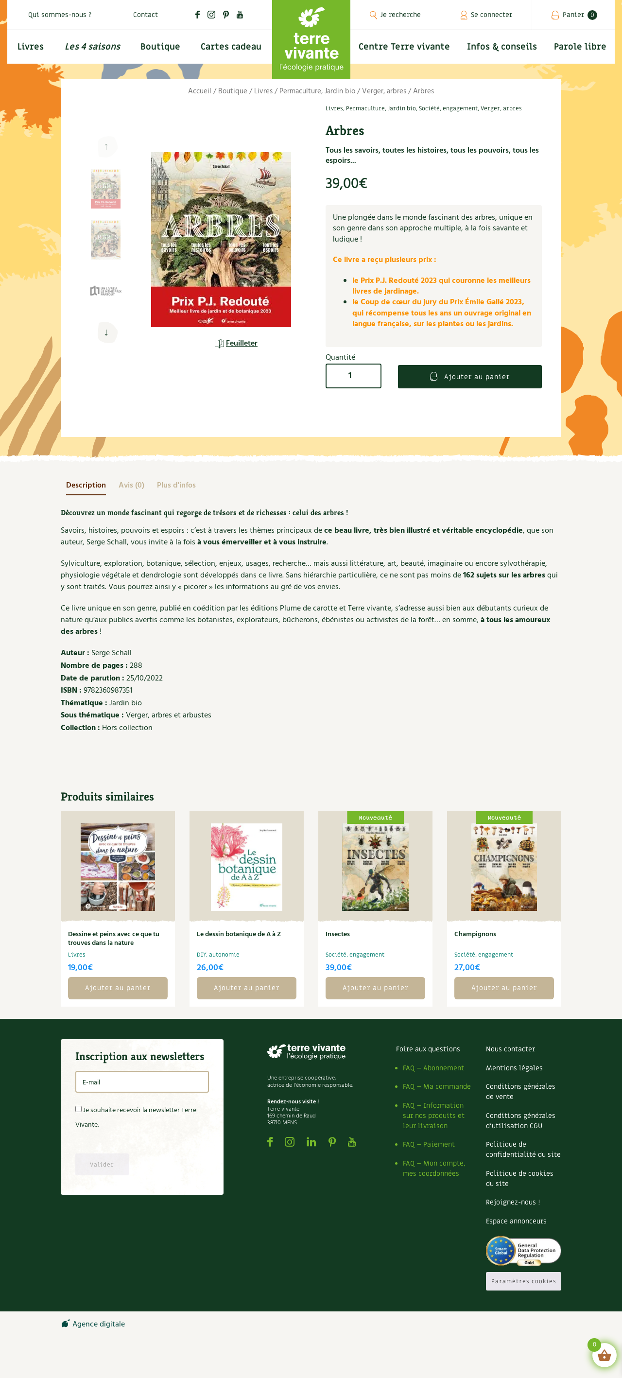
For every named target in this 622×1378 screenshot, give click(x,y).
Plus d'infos (176, 485)
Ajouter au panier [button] (118, 988)
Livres (30, 46)
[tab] (86, 485)
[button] (105, 333)
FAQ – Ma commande (437, 1086)
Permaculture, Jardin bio (317, 91)
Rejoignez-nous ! (513, 1202)
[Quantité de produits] (353, 376)
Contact (145, 14)
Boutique (160, 46)
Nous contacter (510, 1049)
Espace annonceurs (516, 1221)
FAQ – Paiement (429, 1144)
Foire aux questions (428, 1049)
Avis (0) (131, 485)
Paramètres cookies (523, 1281)
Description (86, 485)
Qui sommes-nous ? (59, 14)
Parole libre (580, 46)
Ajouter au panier (476, 377)
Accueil (199, 91)
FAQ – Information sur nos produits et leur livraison (434, 1116)
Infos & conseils (502, 46)
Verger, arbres (384, 91)
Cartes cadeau (231, 46)
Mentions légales (514, 1068)
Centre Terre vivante (404, 46)
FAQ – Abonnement (433, 1068)
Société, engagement (448, 108)
